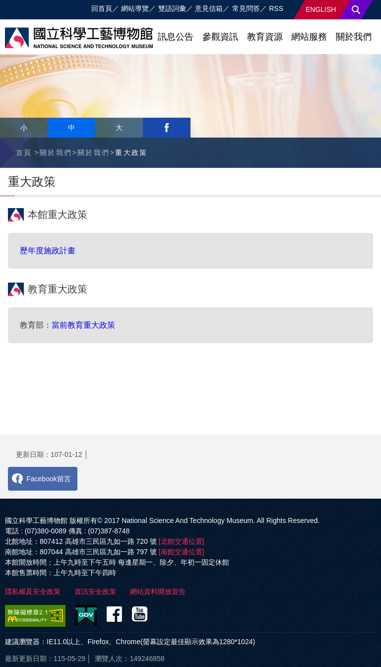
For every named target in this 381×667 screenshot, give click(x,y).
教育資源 (265, 37)
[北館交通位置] (181, 541)
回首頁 (101, 8)
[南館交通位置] (181, 552)
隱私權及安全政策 (33, 591)
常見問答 (246, 8)
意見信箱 (209, 8)
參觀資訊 (220, 37)
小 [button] (23, 128)
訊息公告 (175, 37)
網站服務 (309, 37)
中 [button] (71, 128)
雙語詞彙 (172, 8)
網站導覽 (135, 8)
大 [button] (119, 128)
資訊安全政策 (95, 591)
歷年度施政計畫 (47, 250)
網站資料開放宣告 (158, 591)
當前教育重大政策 (83, 325)
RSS (276, 8)
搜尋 (356, 9)
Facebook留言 (48, 479)
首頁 (24, 152)
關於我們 (354, 37)
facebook (166, 128)
